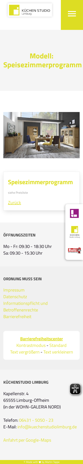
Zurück (14, 202)
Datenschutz (15, 296)
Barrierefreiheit (17, 316)
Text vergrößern (25, 352)
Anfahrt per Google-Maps (27, 440)
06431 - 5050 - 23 (36, 420)
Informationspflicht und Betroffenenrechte (25, 306)
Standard (58, 345)
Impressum (14, 290)
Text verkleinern (58, 352)
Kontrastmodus (31, 345)
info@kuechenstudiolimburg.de (47, 426)
